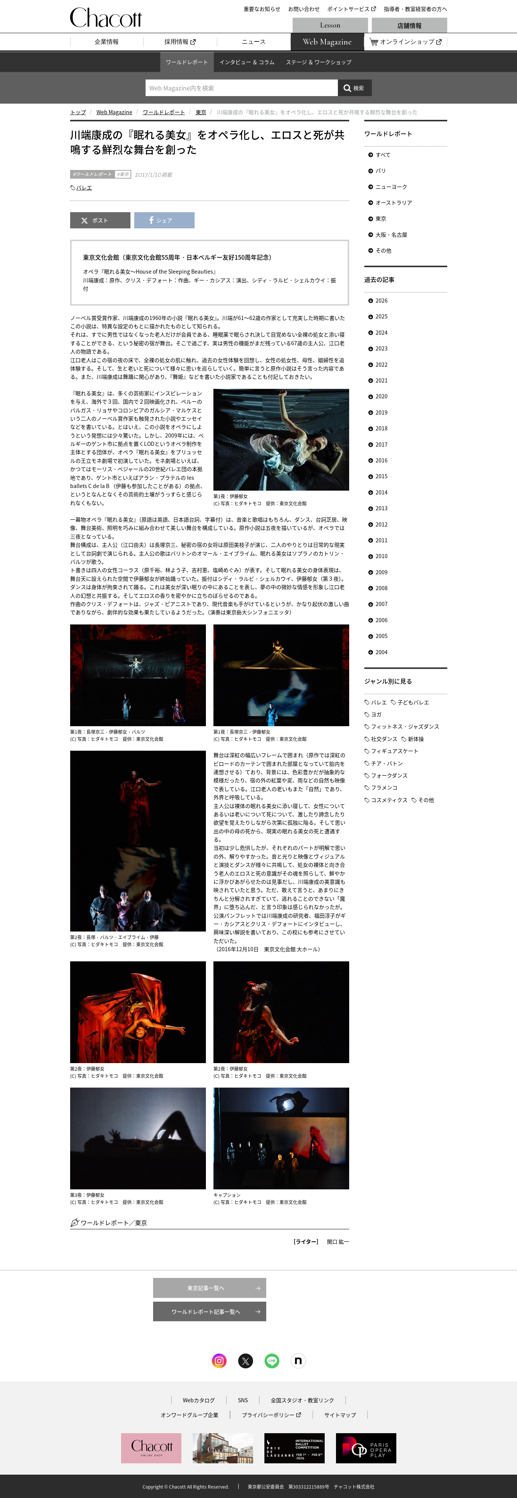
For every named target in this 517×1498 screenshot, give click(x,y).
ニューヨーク (391, 186)
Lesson (330, 25)
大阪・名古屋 (391, 234)
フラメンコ (384, 787)
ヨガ (376, 714)
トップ (78, 112)
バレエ (84, 187)
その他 (383, 250)
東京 (201, 112)
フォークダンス (389, 775)
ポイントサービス (348, 8)
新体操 (416, 738)
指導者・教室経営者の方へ (415, 8)
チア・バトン (387, 763)
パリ (381, 170)
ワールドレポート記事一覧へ (206, 1311)
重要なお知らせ (262, 8)
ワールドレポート (187, 62)
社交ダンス (384, 738)
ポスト (100, 220)
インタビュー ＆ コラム (247, 62)
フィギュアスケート (395, 750)
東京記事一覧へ (205, 1287)
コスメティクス (389, 799)
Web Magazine (114, 112)
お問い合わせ (304, 8)
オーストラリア (394, 202)
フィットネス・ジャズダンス (405, 726)
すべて (383, 154)
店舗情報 (409, 25)
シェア (164, 220)
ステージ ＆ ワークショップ (318, 62)
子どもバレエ (413, 702)
